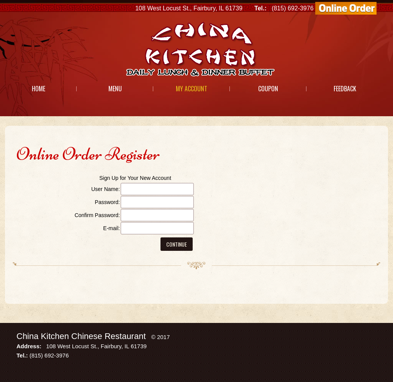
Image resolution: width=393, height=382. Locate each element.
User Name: (105, 189)
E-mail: (111, 228)
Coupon (268, 88)
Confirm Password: (97, 215)
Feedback (345, 88)
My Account (191, 88)
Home (38, 88)
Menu (115, 88)
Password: (107, 202)
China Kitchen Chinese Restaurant (81, 336)
